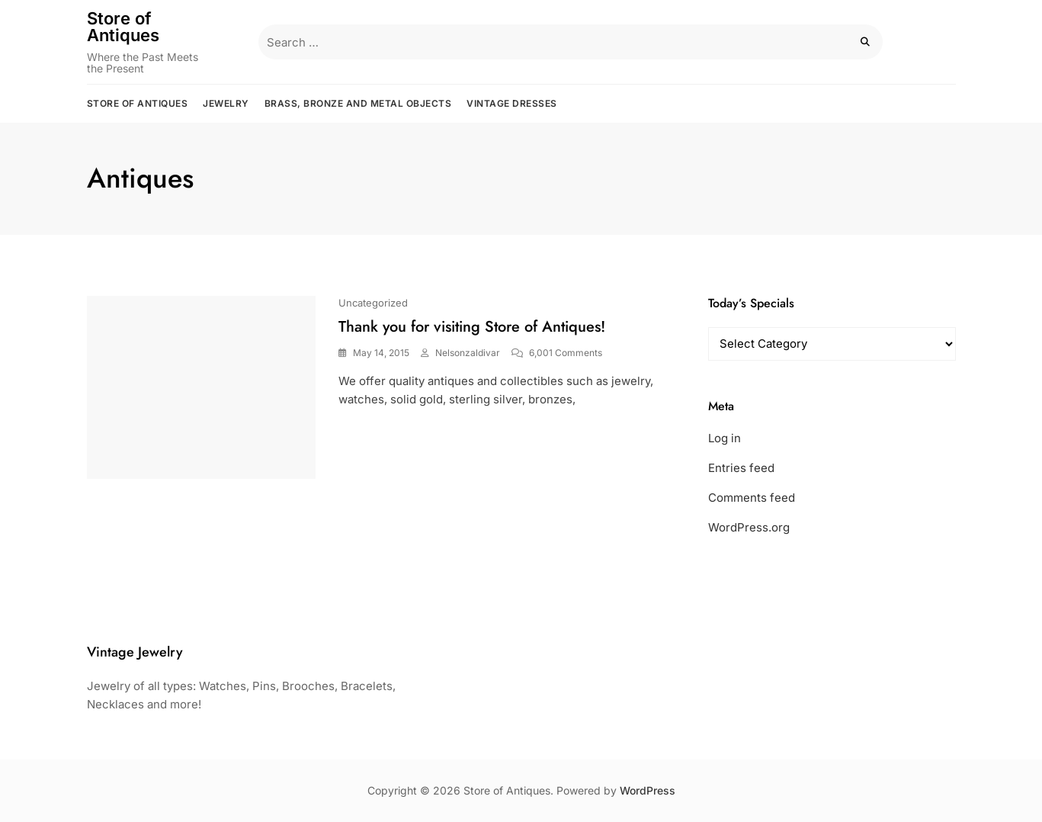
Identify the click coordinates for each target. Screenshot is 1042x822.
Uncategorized (373, 303)
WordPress (647, 790)
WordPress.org (749, 527)
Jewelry (226, 103)
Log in (724, 438)
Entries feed (741, 468)
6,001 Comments (565, 352)
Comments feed (751, 497)
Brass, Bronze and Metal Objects (358, 103)
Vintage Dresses (511, 103)
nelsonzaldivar (467, 352)
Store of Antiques (123, 26)
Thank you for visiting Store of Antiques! (471, 327)
